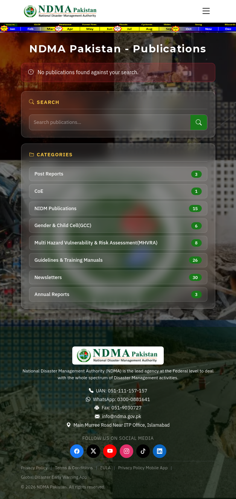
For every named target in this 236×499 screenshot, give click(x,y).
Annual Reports (118, 294)
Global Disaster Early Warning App (54, 477)
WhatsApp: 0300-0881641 (118, 399)
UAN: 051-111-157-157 (118, 391)
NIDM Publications (118, 208)
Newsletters (118, 277)
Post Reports (118, 174)
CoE (118, 191)
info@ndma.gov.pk (118, 416)
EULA (105, 467)
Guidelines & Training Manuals (118, 260)
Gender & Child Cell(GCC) (118, 225)
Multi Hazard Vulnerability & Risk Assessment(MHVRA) (118, 242)
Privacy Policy (34, 467)
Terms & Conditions (74, 467)
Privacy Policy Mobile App (143, 467)
